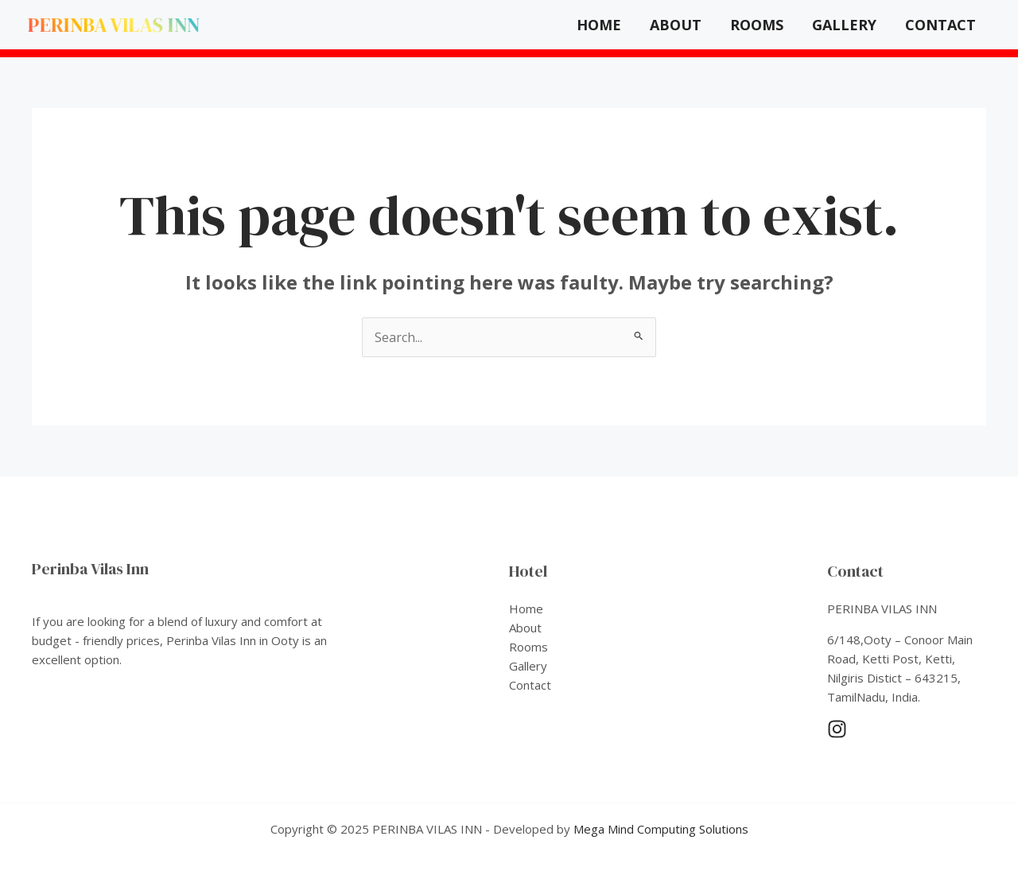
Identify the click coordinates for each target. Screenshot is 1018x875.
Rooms (756, 24)
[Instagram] (837, 729)
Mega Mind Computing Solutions (660, 829)
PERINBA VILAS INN (113, 25)
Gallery (844, 24)
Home (599, 24)
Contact (940, 24)
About (675, 24)
